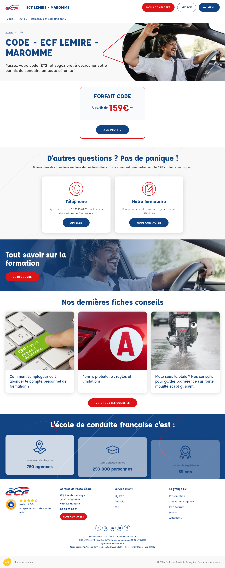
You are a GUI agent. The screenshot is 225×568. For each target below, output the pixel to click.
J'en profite (112, 129)
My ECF (119, 496)
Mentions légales (23, 562)
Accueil (9, 32)
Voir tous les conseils (113, 403)
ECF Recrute (176, 507)
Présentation (177, 496)
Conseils (120, 501)
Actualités (175, 518)
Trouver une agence (181, 501)
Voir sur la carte (70, 503)
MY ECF (187, 7)
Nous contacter (158, 7)
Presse (173, 512)
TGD (117, 507)
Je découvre (22, 277)
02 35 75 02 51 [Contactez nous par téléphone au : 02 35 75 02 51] (68, 509)
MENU (209, 7)
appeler (76, 222)
